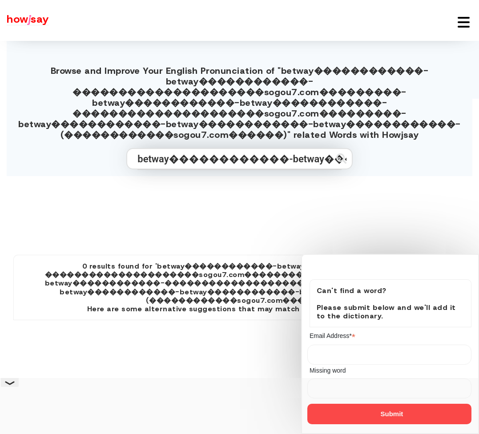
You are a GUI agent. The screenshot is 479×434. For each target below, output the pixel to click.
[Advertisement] (240, 212)
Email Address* (332, 336)
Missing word (328, 370)
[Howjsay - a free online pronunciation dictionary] (24, 20)
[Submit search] (341, 158)
